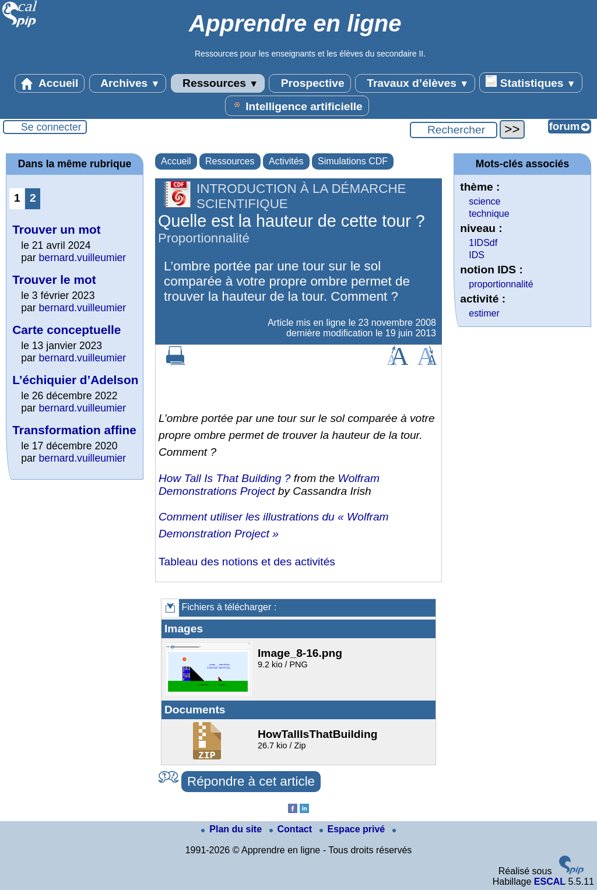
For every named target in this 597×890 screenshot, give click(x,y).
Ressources (217, 83)
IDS (476, 255)
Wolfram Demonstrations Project (269, 484)
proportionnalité (501, 284)
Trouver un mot (56, 229)
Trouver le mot (54, 279)
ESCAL (550, 882)
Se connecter (51, 127)
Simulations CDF (353, 161)
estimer (484, 313)
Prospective (309, 83)
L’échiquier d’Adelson (75, 379)
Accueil (49, 83)
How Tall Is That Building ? (224, 478)
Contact (292, 829)
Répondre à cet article (251, 781)
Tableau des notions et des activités (247, 561)
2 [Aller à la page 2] (33, 198)
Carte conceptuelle (66, 329)
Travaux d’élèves (415, 83)
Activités (286, 161)
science (484, 201)
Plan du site (232, 829)
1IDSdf (483, 243)
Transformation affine (74, 430)
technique (489, 214)
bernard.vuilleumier (83, 257)
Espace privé (353, 829)
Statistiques (530, 82)
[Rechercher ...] (453, 130)
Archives (128, 83)
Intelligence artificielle (297, 105)
